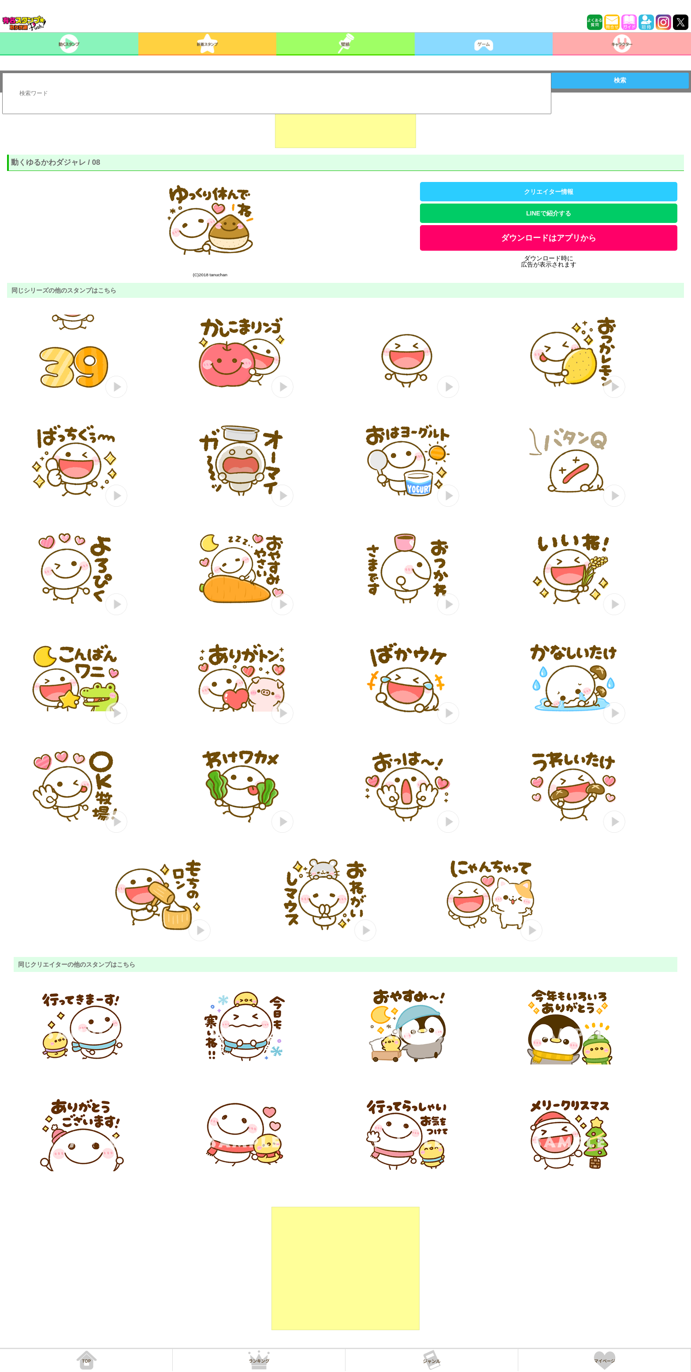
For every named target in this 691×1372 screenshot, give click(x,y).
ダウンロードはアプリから (548, 238)
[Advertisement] (345, 126)
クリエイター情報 (548, 191)
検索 (620, 80)
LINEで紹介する (548, 213)
